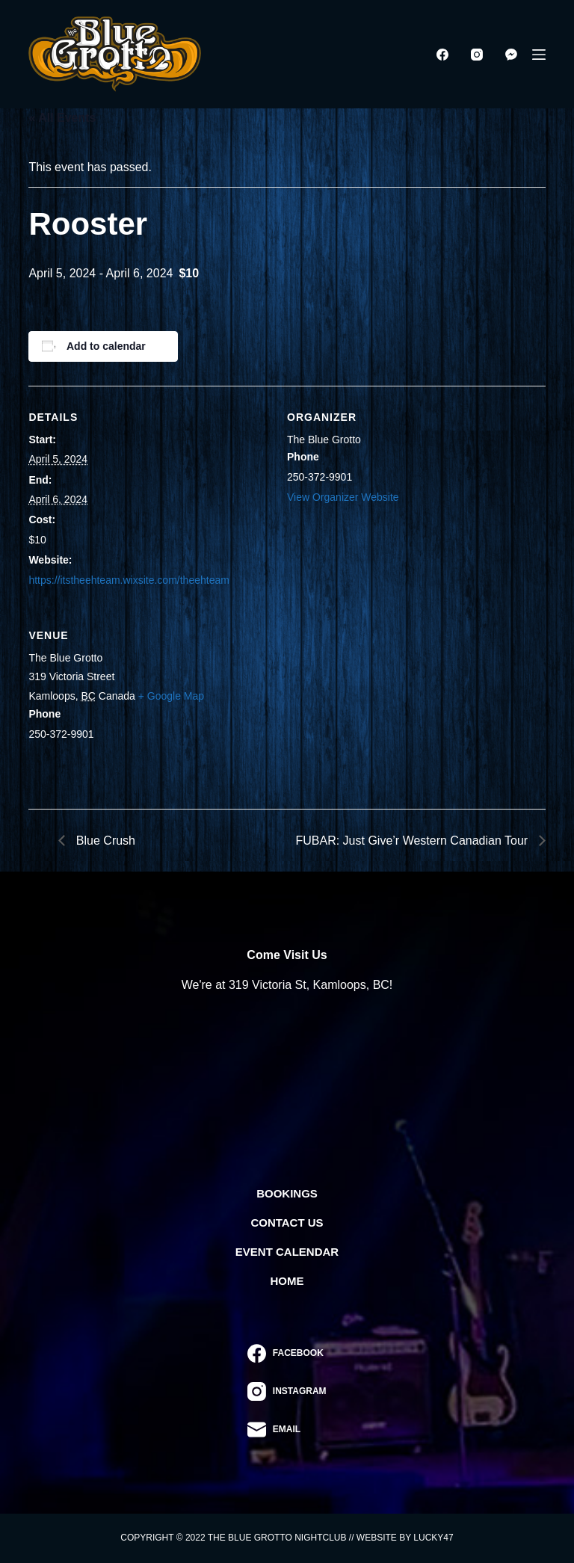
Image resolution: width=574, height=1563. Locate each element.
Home (287, 1280)
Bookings (287, 1193)
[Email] (286, 1429)
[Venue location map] (372, 707)
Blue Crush (103, 840)
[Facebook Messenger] (511, 55)
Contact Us (286, 1222)
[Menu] (539, 54)
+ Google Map (171, 696)
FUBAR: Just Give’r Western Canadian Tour (413, 840)
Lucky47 (433, 1537)
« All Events (62, 117)
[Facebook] (442, 55)
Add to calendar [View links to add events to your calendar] (106, 346)
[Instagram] (477, 55)
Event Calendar (287, 1251)
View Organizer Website (343, 497)
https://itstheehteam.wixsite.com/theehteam (128, 580)
